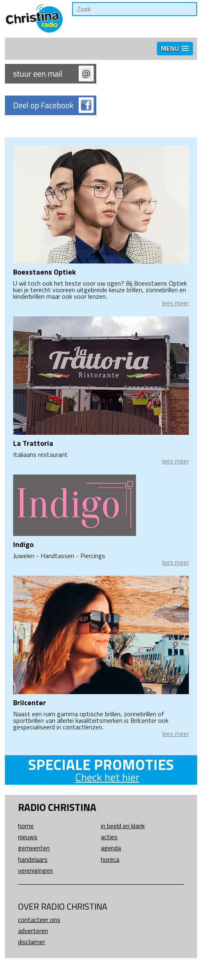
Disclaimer (31, 942)
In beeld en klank (123, 826)
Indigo (23, 544)
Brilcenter (29, 702)
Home (26, 826)
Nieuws (27, 837)
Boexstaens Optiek (44, 271)
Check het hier (107, 777)
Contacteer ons (39, 919)
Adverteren (33, 930)
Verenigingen (35, 870)
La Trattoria (33, 443)
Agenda (111, 848)
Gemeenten (34, 848)
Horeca (110, 859)
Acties (109, 837)
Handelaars (33, 859)
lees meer (175, 303)
